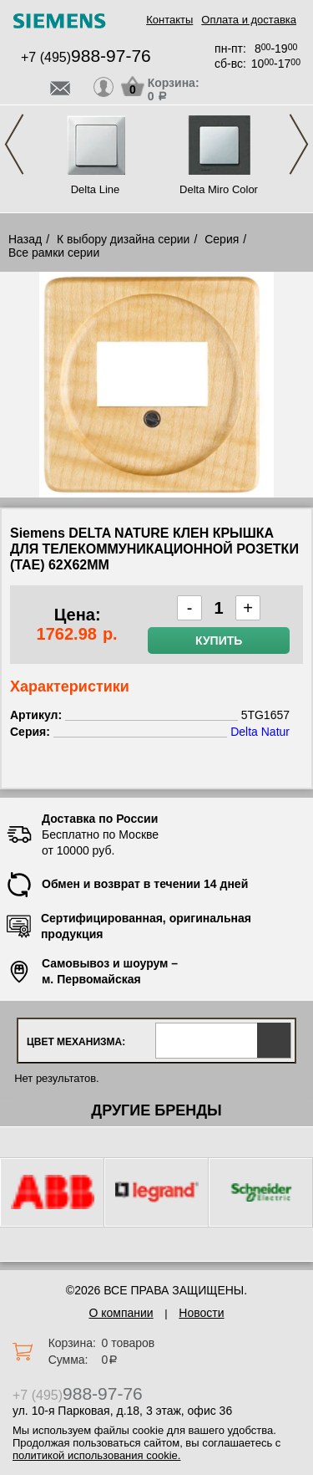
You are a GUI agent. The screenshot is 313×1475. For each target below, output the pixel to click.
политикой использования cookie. (96, 1455)
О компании (120, 1312)
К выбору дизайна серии (123, 239)
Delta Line (95, 189)
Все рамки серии (53, 252)
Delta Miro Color (218, 189)
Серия (221, 239)
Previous (14, 144)
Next (299, 144)
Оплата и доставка (248, 19)
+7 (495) (86, 57)
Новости (201, 1312)
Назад (25, 239)
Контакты (169, 19)
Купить (218, 640)
